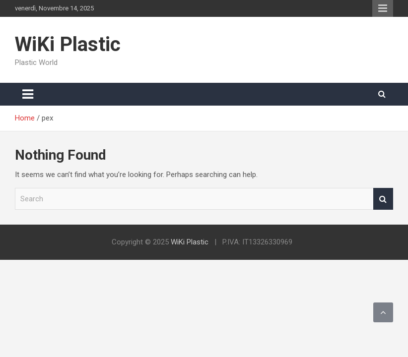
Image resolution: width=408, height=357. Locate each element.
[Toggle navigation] (28, 94)
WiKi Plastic (68, 44)
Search (383, 199)
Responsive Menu (382, 8)
